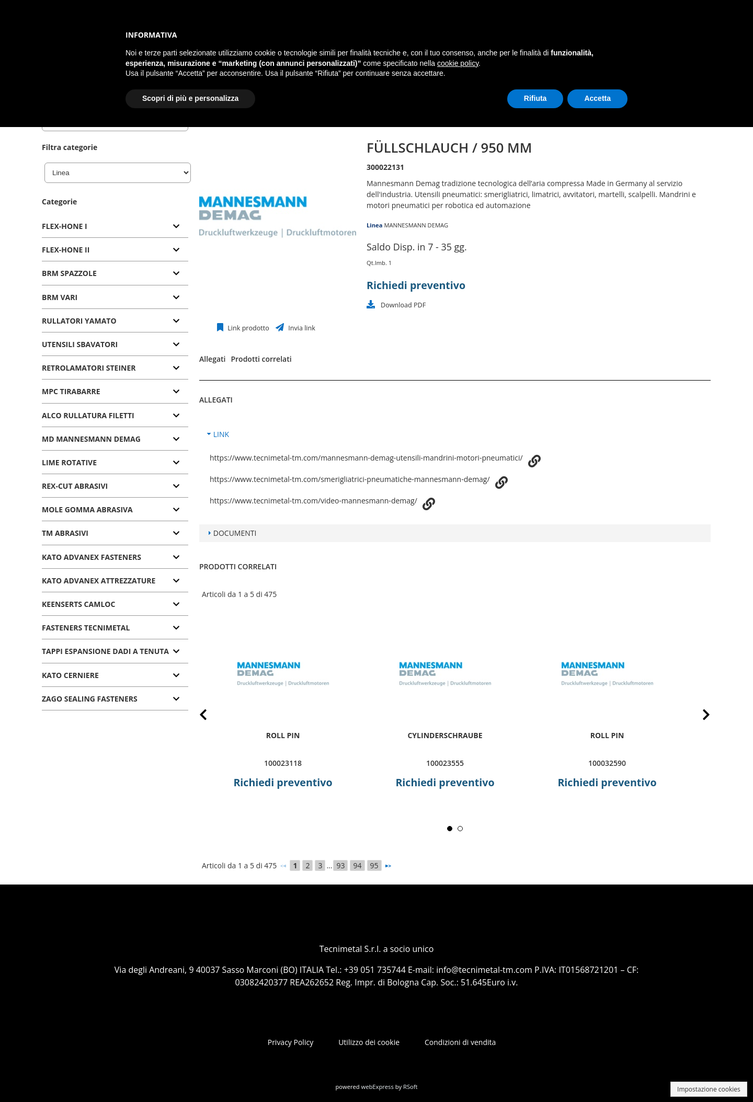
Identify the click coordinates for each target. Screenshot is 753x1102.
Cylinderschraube (444, 735)
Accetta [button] (597, 98)
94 (357, 865)
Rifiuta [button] (535, 98)
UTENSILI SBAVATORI (80, 344)
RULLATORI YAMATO (79, 321)
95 (374, 865)
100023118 (283, 763)
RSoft (410, 1086)
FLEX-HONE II (65, 250)
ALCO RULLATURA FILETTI (88, 415)
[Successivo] (388, 866)
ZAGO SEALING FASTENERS (90, 699)
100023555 (445, 763)
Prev (211, 716)
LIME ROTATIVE (69, 462)
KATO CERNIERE (70, 675)
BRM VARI (59, 297)
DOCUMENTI (235, 533)
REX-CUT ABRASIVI (75, 486)
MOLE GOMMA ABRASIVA (87, 509)
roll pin (283, 735)
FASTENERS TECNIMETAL (86, 628)
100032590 (607, 763)
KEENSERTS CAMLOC (78, 604)
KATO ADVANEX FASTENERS (91, 557)
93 (340, 865)
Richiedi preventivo (416, 285)
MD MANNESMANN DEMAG (91, 439)
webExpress (377, 1086)
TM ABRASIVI (65, 533)
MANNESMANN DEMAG (416, 225)
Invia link (301, 328)
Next (698, 716)
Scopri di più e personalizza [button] (190, 98)
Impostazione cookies (708, 1089)
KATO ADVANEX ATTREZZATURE (98, 581)
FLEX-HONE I (64, 226)
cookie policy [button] (457, 63)
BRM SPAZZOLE (69, 273)
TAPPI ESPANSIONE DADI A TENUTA (105, 651)
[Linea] (117, 173)
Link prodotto (247, 328)
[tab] (115, 226)
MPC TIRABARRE (71, 391)
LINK (221, 434)
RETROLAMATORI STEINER (89, 368)
